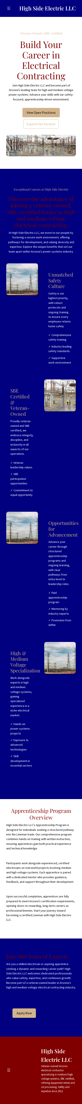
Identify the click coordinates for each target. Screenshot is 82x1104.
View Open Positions (41, 112)
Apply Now (24, 1013)
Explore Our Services (41, 124)
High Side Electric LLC (47, 8)
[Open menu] (8, 8)
